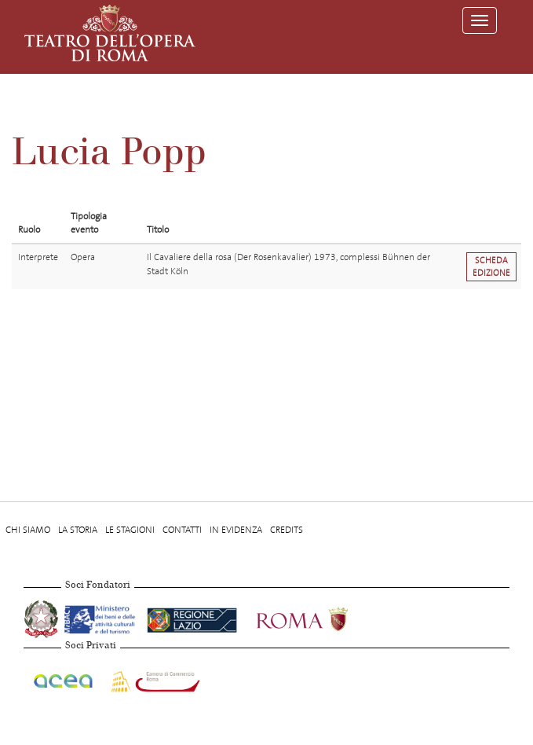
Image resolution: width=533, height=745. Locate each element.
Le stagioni (130, 529)
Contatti (182, 529)
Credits (286, 529)
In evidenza (236, 529)
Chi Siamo (27, 529)
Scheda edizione (491, 266)
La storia (77, 529)
